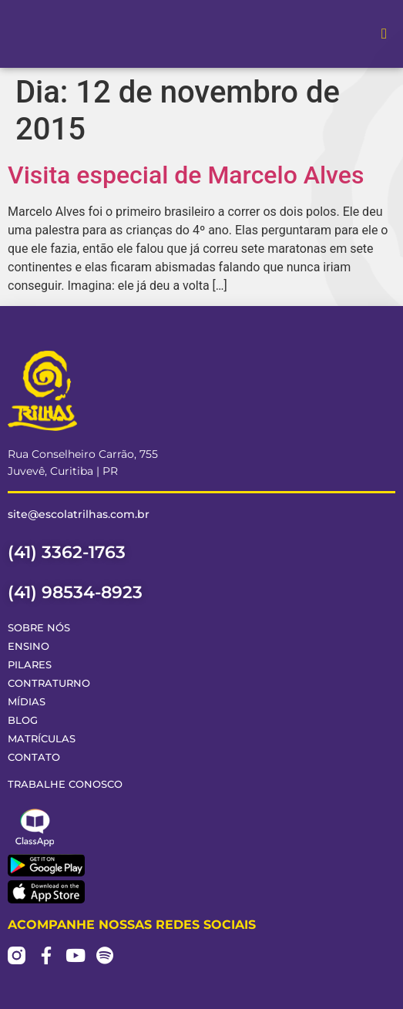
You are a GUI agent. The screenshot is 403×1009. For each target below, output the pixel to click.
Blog (23, 720)
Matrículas (42, 739)
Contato (34, 757)
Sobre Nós (39, 628)
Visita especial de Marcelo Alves (186, 175)
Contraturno (49, 683)
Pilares (30, 665)
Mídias (26, 702)
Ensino (28, 646)
